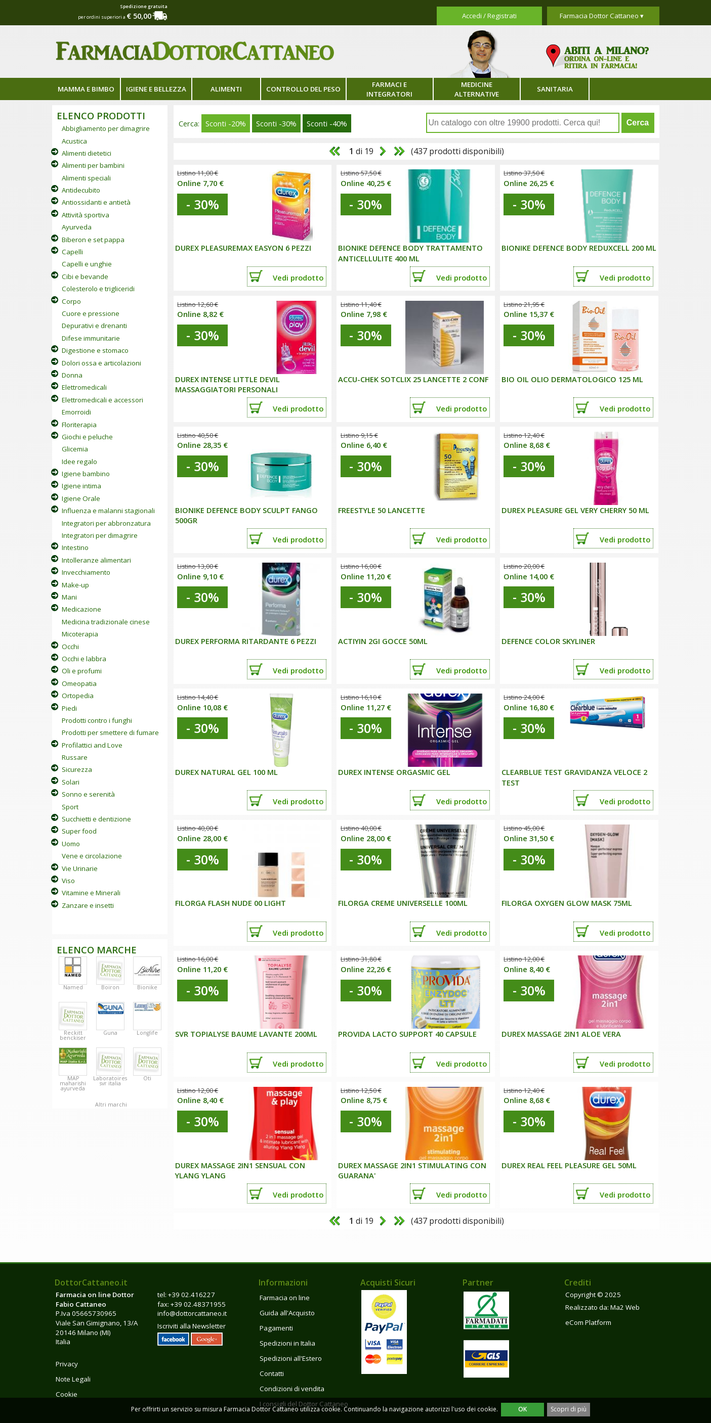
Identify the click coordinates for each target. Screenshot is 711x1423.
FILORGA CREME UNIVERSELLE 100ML (403, 903)
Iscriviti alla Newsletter (191, 1325)
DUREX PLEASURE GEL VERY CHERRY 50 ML (575, 510)
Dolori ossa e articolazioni (101, 363)
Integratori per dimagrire (100, 535)
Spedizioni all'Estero (291, 1358)
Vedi (298, 277)
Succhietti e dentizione (96, 818)
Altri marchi (111, 1104)
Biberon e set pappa (93, 239)
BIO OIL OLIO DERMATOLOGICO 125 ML (572, 379)
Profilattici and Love (92, 745)
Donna (72, 375)
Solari (70, 782)
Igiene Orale (81, 498)
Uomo (71, 843)
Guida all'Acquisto (287, 1312)
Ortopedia (78, 695)
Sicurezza (77, 769)
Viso (68, 880)
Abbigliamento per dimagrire (106, 128)
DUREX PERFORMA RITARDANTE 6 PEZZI (245, 641)
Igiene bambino (86, 473)
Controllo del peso (303, 89)
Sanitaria (555, 89)
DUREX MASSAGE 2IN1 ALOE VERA (561, 1034)
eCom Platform (588, 1322)
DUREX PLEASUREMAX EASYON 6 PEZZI (243, 248)
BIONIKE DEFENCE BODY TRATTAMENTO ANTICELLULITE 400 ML (410, 253)
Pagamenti (276, 1328)
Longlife (147, 1032)
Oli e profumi (82, 670)
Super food (79, 831)
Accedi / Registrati (489, 15)
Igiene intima (81, 485)
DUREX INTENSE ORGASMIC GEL (394, 772)
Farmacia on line (285, 1297)
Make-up (75, 584)
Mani (69, 597)
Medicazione (81, 609)
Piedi (69, 708)
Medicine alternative (476, 89)
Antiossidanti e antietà (96, 202)
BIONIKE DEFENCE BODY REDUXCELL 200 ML (578, 248)
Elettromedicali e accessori (102, 399)
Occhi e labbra (84, 658)
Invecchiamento (86, 572)
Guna (110, 1032)
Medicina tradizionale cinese (106, 621)
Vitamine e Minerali (91, 892)
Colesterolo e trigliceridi (98, 288)
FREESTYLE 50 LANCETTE (381, 510)
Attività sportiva (85, 214)
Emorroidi (76, 412)
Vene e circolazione (92, 855)
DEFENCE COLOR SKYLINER (548, 641)
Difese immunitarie (91, 338)
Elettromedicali (84, 387)
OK (522, 1409)
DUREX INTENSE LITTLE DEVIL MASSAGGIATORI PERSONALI (227, 384)
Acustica (74, 141)
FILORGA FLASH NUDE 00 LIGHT (230, 903)
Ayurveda (77, 227)
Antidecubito (81, 190)
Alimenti (226, 89)
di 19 (360, 151)
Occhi (70, 646)
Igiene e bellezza (156, 89)
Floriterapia (79, 424)
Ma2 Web (625, 1307)
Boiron (110, 987)
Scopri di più (569, 1409)
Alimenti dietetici (86, 153)
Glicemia (75, 448)
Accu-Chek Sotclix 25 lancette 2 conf (413, 379)
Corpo (71, 301)
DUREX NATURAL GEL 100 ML (226, 772)
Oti (147, 1078)
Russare (75, 757)
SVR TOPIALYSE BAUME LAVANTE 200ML (246, 1034)
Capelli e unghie (87, 263)
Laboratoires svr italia (110, 1081)
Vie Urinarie (80, 868)
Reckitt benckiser (73, 1035)
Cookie (66, 1394)
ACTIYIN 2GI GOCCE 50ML (383, 641)
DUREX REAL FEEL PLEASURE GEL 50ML (569, 1165)
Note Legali (73, 1379)
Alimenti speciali (86, 177)
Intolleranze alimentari (96, 560)
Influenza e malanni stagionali (108, 510)
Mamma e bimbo (86, 89)
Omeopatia (79, 683)
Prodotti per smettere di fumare (110, 732)
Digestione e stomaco (95, 350)
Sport (70, 806)
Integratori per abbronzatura (106, 523)
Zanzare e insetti (88, 905)
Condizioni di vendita (292, 1388)
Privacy (67, 1363)
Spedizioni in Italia (287, 1343)
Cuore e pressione (90, 313)
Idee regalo (79, 461)
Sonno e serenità (88, 794)
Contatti (272, 1373)
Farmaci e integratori (389, 89)
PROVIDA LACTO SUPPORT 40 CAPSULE (407, 1034)
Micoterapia (80, 633)
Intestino (75, 547)
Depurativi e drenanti (94, 325)
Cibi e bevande (85, 276)
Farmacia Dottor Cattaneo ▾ (602, 15)
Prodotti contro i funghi (97, 720)
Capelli (72, 251)
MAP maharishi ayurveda (73, 1083)
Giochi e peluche (87, 436)
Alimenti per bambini (93, 165)
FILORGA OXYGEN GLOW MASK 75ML (566, 903)
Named (73, 987)
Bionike (147, 987)
